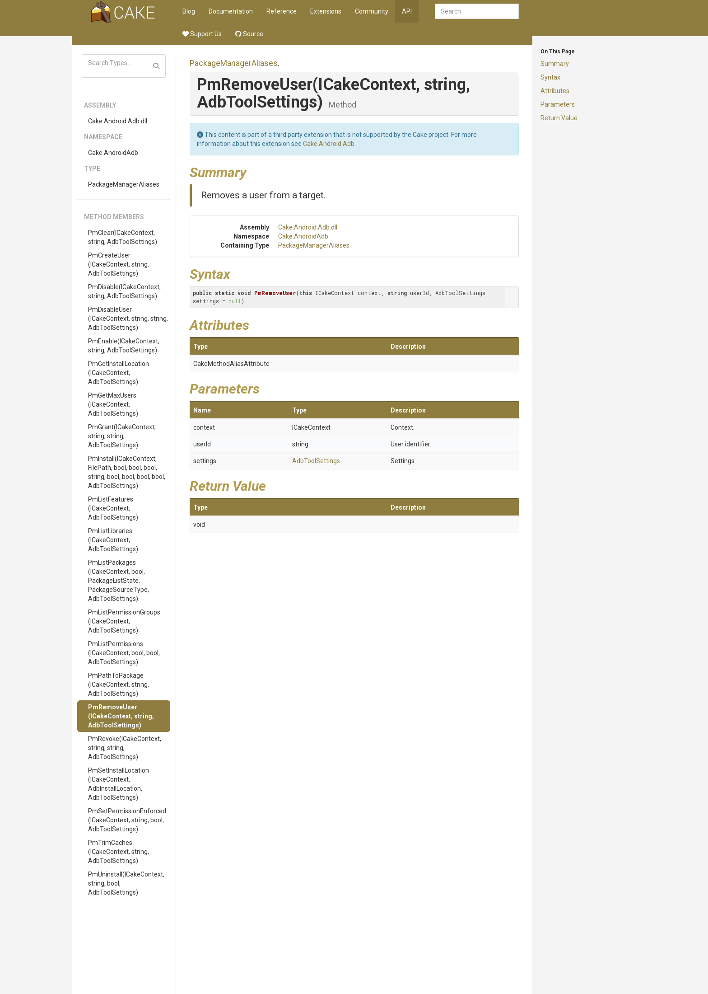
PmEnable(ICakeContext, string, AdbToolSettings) (123, 346)
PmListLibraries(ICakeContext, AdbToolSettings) (113, 540)
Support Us (202, 34)
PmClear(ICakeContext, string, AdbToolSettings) (122, 237)
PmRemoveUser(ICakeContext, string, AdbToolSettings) (121, 716)
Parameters (557, 104)
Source (249, 34)
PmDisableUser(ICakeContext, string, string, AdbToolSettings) (128, 318)
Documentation (231, 11)
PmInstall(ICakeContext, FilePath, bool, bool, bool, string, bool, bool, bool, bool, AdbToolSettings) (126, 472)
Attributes (554, 90)
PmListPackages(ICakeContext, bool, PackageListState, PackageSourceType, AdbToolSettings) (118, 580)
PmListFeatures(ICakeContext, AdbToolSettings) (113, 508)
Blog (188, 11)
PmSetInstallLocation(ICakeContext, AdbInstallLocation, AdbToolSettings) (118, 784)
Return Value (559, 118)
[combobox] (477, 11)
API (407, 11)
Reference (281, 11)
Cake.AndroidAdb (113, 152)
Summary (554, 63)
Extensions (325, 11)
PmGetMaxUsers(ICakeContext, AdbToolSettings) (113, 404)
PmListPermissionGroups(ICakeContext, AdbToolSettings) (124, 621)
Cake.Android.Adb (328, 143)
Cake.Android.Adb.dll (117, 121)
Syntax (550, 77)
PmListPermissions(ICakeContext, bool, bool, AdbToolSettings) (124, 653)
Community (371, 11)
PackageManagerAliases (123, 184)
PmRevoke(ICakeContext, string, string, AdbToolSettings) (124, 747)
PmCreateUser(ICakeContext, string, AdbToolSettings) (118, 264)
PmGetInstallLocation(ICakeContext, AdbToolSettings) (118, 372)
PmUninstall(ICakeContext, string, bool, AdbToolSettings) (126, 883)
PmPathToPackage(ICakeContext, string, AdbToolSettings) (118, 684)
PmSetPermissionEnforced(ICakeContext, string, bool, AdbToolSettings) (127, 820)
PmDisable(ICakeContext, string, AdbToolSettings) (124, 291)
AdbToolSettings (316, 460)
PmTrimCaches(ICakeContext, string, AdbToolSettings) (118, 851)
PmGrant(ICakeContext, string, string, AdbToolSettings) (122, 436)
